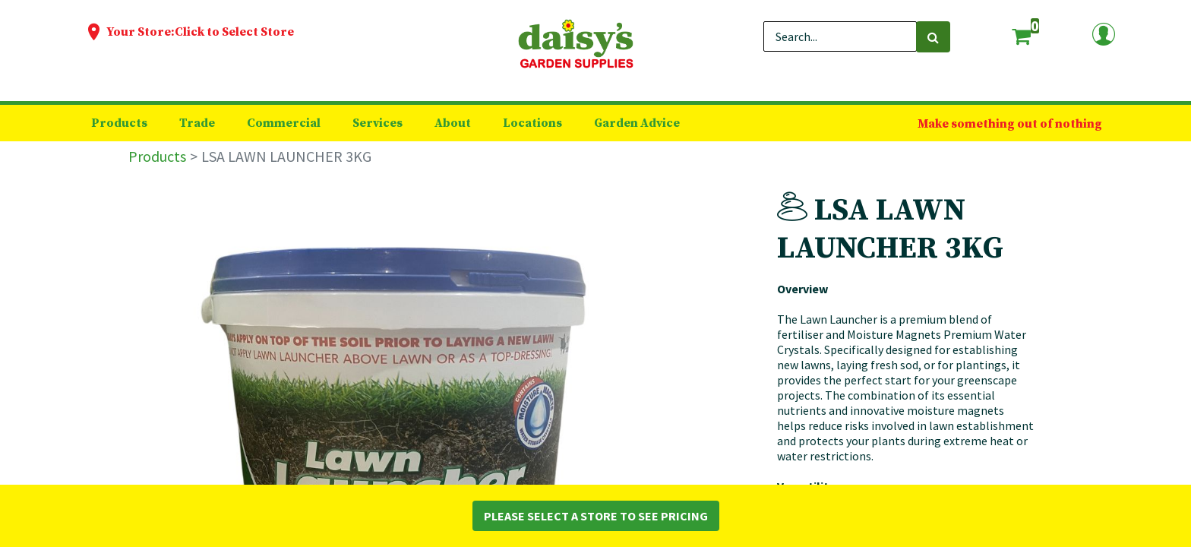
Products (157, 156)
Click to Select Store (234, 32)
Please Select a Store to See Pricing (596, 515)
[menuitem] (119, 123)
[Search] (933, 36)
